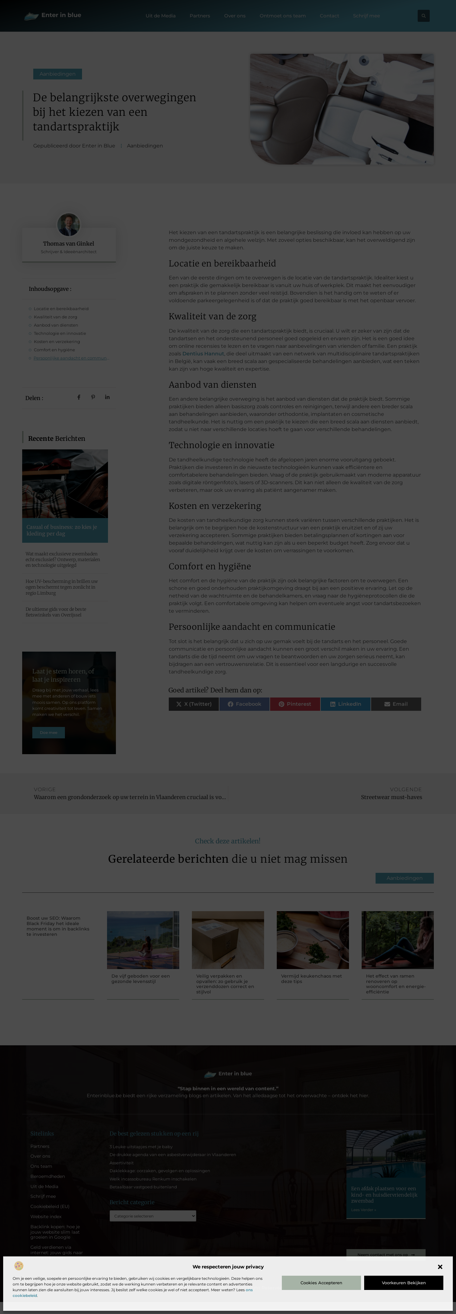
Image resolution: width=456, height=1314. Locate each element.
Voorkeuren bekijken (404, 1282)
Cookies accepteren (321, 1282)
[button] (440, 1267)
